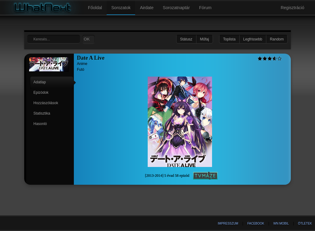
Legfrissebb (252, 39)
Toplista (229, 39)
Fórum (205, 7)
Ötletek (305, 223)
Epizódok (40, 92)
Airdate (147, 7)
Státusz (186, 39)
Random (277, 39)
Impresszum (228, 223)
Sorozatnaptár (176, 7)
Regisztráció (292, 7)
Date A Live (90, 58)
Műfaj (204, 39)
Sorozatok (121, 7)
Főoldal (95, 7)
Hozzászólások (45, 103)
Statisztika (41, 113)
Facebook (255, 223)
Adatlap (39, 82)
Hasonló (40, 124)
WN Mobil (281, 223)
